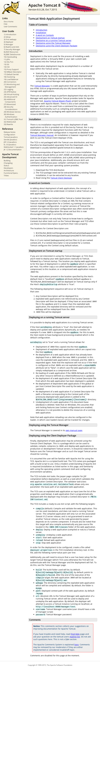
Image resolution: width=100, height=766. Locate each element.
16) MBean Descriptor (12, 72)
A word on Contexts (45, 35)
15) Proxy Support (11, 69)
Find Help (75, 634)
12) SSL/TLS (8, 62)
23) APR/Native (10, 92)
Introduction (41, 30)
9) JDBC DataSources (12, 54)
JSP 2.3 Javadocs (10, 142)
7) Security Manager (12, 49)
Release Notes (9, 132)
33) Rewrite (8, 124)
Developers (8, 168)
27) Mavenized (10, 104)
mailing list (75, 636)
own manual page (74, 430)
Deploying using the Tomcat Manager (53, 43)
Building (7, 160)
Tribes (6, 175)
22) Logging (8, 89)
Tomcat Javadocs (11, 137)
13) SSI (6, 64)
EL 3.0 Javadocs (10, 144)
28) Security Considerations (10, 108)
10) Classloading (10, 57)
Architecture (9, 170)
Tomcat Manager (42, 85)
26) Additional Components (10, 100)
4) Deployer (8, 42)
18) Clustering (9, 77)
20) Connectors (10, 82)
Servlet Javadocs (10, 139)
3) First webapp (10, 39)
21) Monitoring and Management (12, 85)
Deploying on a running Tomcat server (53, 40)
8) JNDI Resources (11, 52)
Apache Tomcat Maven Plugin (57, 101)
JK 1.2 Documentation (12, 149)
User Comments (10, 26)
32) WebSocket (10, 122)
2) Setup (7, 37)
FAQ (5, 24)
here (76, 644)
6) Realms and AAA (11, 47)
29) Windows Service (12, 112)
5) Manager (8, 44)
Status (6, 165)
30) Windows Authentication (10, 115)
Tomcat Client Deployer (61, 178)
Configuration (9, 134)
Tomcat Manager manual (42, 135)
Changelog (8, 163)
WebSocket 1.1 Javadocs (13, 147)
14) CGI (7, 67)
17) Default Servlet (11, 74)
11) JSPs (7, 59)
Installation (41, 32)
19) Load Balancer (11, 79)
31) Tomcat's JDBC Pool (13, 119)
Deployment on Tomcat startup (50, 37)
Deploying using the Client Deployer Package (56, 45)
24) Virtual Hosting (11, 94)
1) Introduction (10, 34)
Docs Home (8, 21)
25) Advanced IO (10, 97)
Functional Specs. (11, 173)
